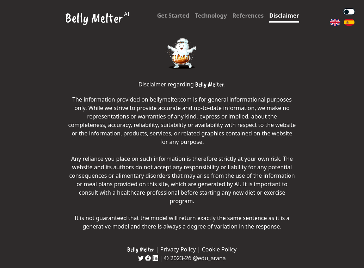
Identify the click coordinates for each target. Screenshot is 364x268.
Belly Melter (94, 18)
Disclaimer (284, 15)
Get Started (173, 15)
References (248, 15)
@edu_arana (209, 258)
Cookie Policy (219, 249)
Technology (211, 15)
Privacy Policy (178, 249)
